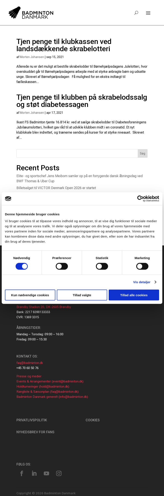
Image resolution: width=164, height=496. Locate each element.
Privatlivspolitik (31, 420)
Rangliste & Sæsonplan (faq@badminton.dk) (47, 392)
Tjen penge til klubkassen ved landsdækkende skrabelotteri (63, 45)
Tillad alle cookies (134, 295)
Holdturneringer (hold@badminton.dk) (42, 386)
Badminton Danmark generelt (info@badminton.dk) (52, 397)
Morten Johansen (32, 57)
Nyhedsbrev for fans (35, 432)
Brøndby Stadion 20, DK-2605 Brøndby (43, 307)
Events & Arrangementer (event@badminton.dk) (49, 381)
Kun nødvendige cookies (30, 295)
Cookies (93, 420)
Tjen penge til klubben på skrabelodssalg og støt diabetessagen (81, 101)
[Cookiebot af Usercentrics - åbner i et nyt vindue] (140, 198)
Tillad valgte (82, 295)
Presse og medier (28, 376)
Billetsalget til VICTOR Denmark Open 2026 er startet (56, 188)
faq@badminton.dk (29, 363)
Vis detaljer (142, 282)
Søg (142, 153)
